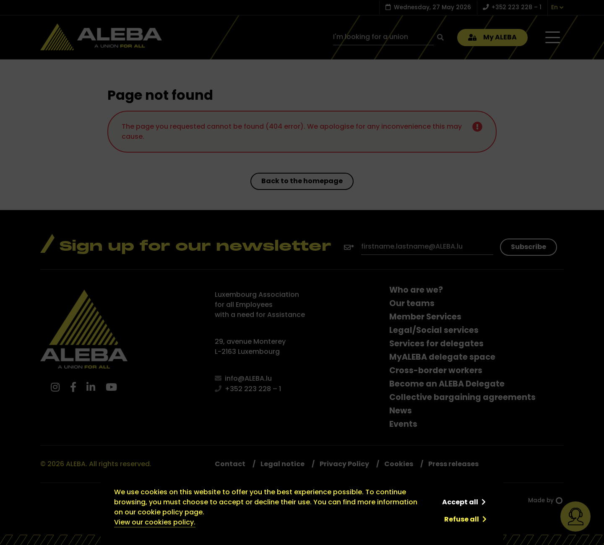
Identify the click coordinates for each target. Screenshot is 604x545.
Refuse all (461, 519)
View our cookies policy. (154, 522)
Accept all (460, 502)
